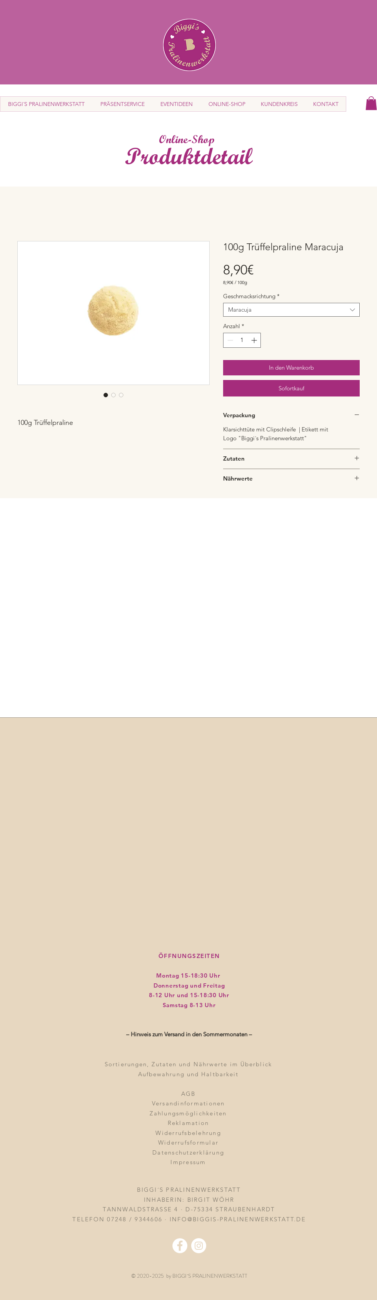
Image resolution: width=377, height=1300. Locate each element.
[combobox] (291, 310)
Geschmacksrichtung (251, 296)
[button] (371, 103)
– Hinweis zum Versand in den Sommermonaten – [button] (189, 1034)
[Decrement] (229, 340)
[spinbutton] (242, 340)
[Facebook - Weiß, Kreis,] (179, 1245)
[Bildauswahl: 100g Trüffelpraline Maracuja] (106, 395)
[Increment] (255, 340)
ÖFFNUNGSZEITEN (189, 956)
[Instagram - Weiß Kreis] (198, 1245)
